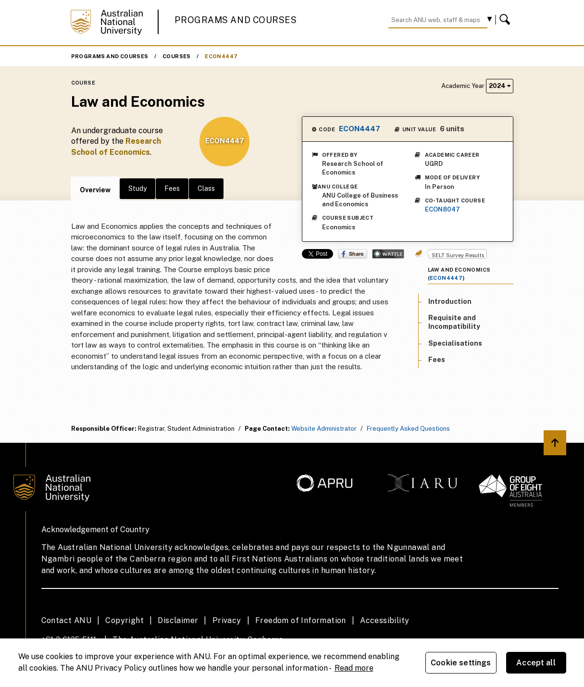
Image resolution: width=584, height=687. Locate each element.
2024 (499, 85)
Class (206, 188)
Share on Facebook (352, 254)
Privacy (226, 620)
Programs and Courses (235, 20)
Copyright (124, 620)
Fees (172, 188)
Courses (176, 56)
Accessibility (384, 620)
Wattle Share (388, 254)
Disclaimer (178, 620)
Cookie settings (461, 662)
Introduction (450, 301)
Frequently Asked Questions (408, 428)
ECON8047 (442, 209)
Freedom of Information (300, 620)
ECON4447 (221, 56)
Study (137, 188)
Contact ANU (66, 620)
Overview (95, 190)
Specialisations (455, 343)
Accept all (536, 662)
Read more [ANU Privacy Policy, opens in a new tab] (354, 668)
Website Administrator (324, 428)
